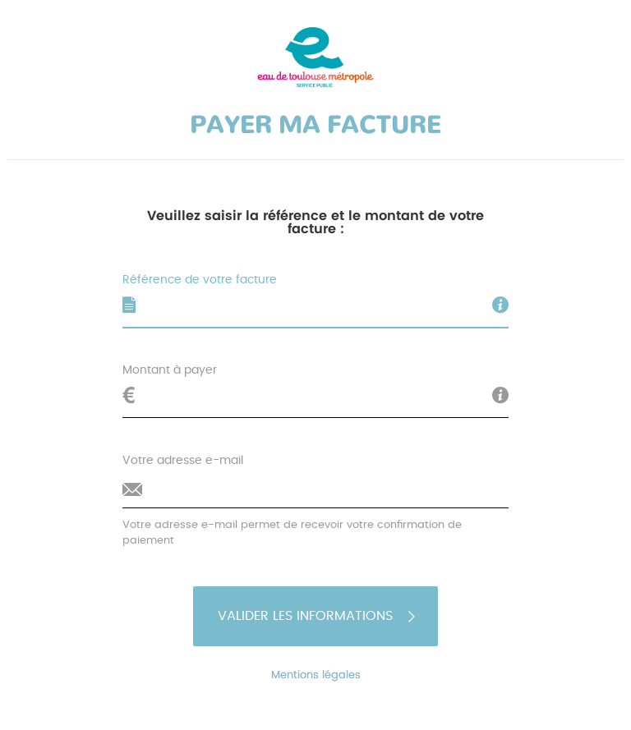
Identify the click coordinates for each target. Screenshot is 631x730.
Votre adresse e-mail (182, 460)
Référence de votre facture (199, 280)
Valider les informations (317, 615)
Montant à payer (169, 370)
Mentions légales (315, 675)
